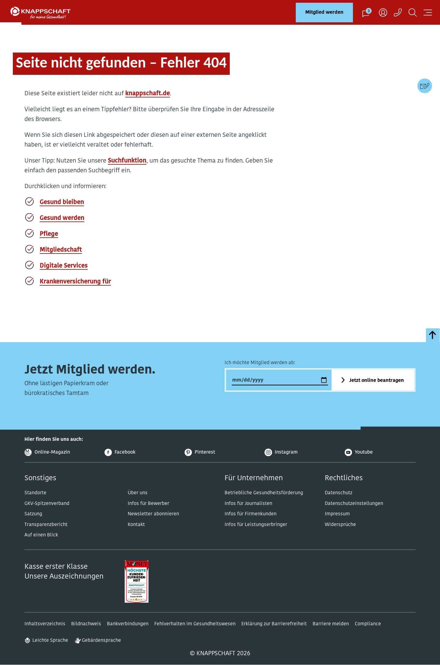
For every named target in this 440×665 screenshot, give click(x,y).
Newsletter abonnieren (153, 514)
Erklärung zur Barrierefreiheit (274, 624)
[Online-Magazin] (59, 453)
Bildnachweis (86, 624)
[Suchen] (413, 12)
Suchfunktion (127, 161)
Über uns (138, 493)
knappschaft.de (147, 94)
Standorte (35, 493)
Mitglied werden (324, 12)
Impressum (337, 514)
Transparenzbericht (46, 524)
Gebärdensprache (101, 640)
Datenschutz (338, 493)
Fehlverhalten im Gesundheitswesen (195, 624)
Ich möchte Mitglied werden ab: (260, 362)
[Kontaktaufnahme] (398, 12)
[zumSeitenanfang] (433, 335)
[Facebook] (140, 453)
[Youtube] (380, 453)
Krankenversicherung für (75, 282)
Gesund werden (62, 218)
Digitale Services (64, 266)
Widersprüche (340, 524)
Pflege (49, 234)
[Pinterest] (220, 453)
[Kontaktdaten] (424, 85)
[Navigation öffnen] (428, 12)
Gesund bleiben (62, 202)
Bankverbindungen (127, 624)
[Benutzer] (383, 12)
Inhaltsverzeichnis (44, 624)
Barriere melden (331, 624)
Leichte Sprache (50, 640)
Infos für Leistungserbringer (256, 524)
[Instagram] (300, 453)
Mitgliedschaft (61, 250)
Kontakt (136, 524)
